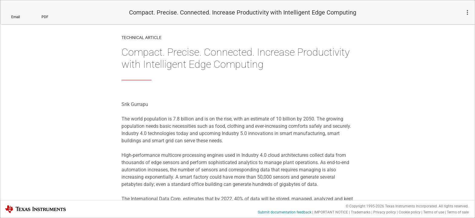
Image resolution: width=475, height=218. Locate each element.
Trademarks (360, 212)
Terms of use (433, 212)
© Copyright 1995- (365, 206)
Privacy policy (384, 212)
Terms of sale (458, 212)
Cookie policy (409, 212)
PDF (45, 17)
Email (15, 17)
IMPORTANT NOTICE (331, 212)
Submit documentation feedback (284, 212)
